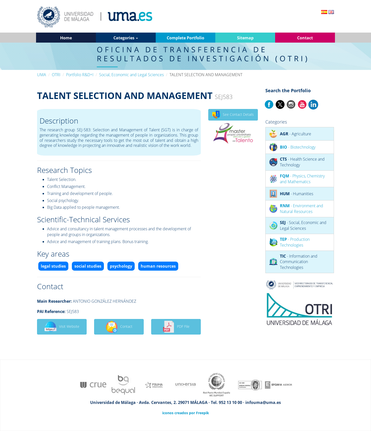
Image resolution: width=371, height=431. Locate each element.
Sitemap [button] (245, 38)
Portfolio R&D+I (79, 74)
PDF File (176, 327)
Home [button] (66, 38)
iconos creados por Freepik (185, 412)
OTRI (56, 74)
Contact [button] (305, 38)
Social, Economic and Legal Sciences (131, 74)
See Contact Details (233, 115)
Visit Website (62, 327)
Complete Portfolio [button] (185, 38)
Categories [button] (125, 38)
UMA (41, 74)
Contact (119, 327)
